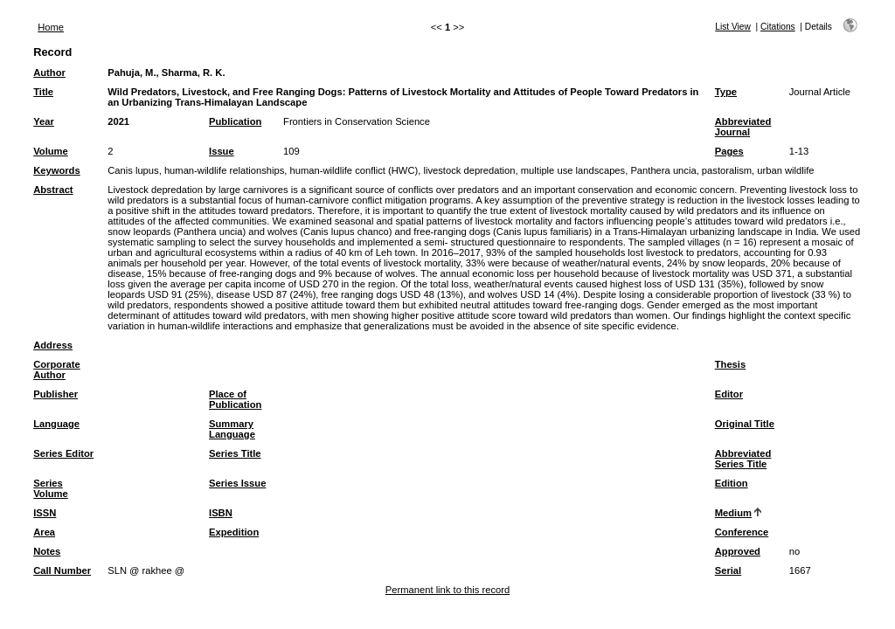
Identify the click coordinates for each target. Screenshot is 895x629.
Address (53, 345)
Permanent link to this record (447, 589)
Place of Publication (235, 399)
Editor (729, 394)
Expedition (234, 532)
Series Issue (237, 483)
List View (733, 26)
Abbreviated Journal (743, 126)
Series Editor (63, 453)
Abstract (53, 189)
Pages (729, 151)
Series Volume (50, 488)
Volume (50, 151)
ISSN (44, 513)
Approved (737, 551)
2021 (118, 121)
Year (43, 121)
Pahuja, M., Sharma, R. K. (166, 72)
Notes (46, 551)
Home (51, 27)
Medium (733, 513)
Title (43, 91)
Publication (235, 121)
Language (56, 423)
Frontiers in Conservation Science (356, 121)
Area (44, 532)
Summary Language (232, 428)
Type (726, 91)
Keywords (56, 170)
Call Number (62, 570)
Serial (728, 570)
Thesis (730, 364)
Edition (731, 483)
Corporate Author (56, 369)
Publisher (55, 394)
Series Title (235, 453)
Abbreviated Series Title (743, 458)
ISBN (220, 513)
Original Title (744, 423)
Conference (742, 532)
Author (49, 72)
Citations (777, 26)
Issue (221, 151)
